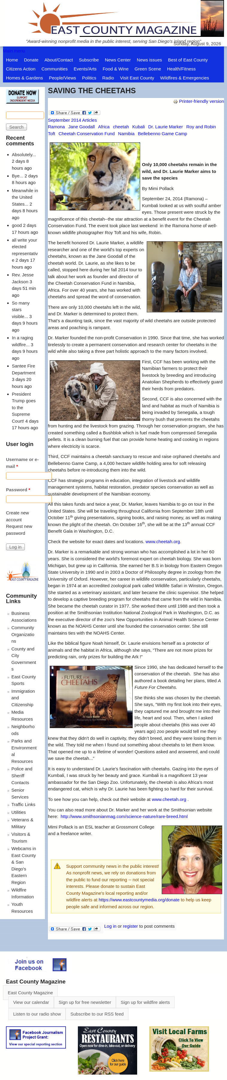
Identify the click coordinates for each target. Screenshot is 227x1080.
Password (18, 489)
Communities (54, 68)
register (130, 926)
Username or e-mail (22, 463)
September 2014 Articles (72, 120)
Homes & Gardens (24, 77)
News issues (149, 59)
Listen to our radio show (37, 1013)
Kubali (138, 126)
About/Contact (58, 59)
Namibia (126, 133)
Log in (110, 926)
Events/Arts (85, 68)
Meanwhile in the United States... (25, 197)
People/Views (62, 77)
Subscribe (89, 59)
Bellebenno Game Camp (162, 133)
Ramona (56, 126)
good (17, 225)
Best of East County (188, 59)
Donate (31, 59)
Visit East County (137, 77)
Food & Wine (116, 68)
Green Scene (147, 68)
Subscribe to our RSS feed (97, 1013)
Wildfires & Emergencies (184, 77)
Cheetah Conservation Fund (86, 133)
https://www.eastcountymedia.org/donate (139, 899)
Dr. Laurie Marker (165, 126)
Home (12, 59)
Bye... (17, 175)
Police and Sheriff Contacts (21, 775)
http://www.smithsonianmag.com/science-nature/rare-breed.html (124, 816)
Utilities (18, 812)
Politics (89, 77)
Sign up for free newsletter (85, 1002)
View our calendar (31, 1002)
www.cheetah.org (163, 541)
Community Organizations (22, 634)
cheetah (121, 126)
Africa (104, 126)
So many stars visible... (21, 309)
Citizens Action (20, 68)
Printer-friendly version (198, 101)
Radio (108, 77)
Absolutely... (24, 154)
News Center (118, 59)
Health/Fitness (181, 68)
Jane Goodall (81, 126)
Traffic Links (23, 804)
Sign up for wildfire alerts (145, 1002)
